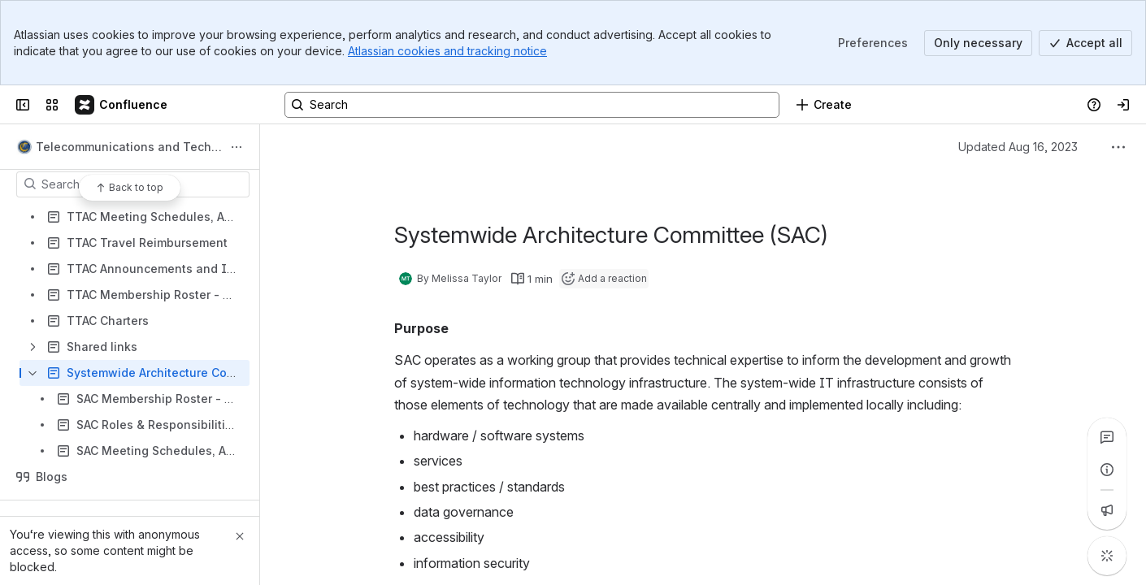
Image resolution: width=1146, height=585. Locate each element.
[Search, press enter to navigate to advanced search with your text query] (531, 105)
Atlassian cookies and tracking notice (447, 51)
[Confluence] (122, 105)
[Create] (824, 105)
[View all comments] (1107, 437)
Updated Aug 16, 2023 (1018, 147)
